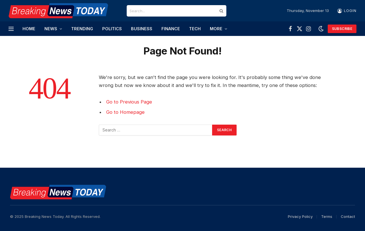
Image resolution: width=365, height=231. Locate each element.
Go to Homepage (125, 112)
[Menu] (11, 28)
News (50, 28)
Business (141, 28)
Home (28, 28)
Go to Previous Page (129, 102)
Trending (82, 28)
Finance (170, 28)
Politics (112, 28)
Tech (195, 28)
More (216, 28)
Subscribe (342, 29)
